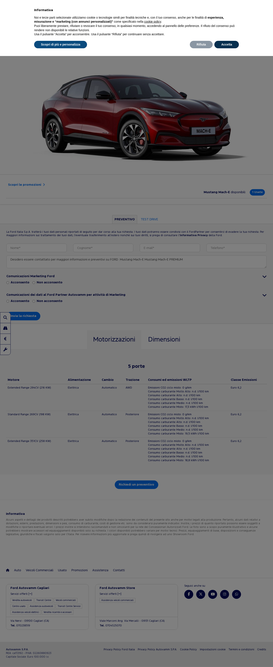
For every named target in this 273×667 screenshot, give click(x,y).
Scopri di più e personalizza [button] (60, 44)
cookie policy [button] (152, 21)
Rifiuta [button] (201, 44)
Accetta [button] (226, 44)
